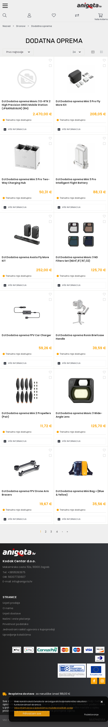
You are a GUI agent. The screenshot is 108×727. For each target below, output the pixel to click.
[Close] (32, 713)
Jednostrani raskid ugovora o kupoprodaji (29, 629)
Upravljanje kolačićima (17, 634)
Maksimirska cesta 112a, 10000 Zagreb (26, 567)
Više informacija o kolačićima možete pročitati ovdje (43, 707)
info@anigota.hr (22, 581)
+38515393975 (16, 572)
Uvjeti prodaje (11, 603)
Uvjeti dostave (12, 613)
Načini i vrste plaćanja (16, 619)
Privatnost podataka (15, 624)
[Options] (91, 714)
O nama (8, 608)
